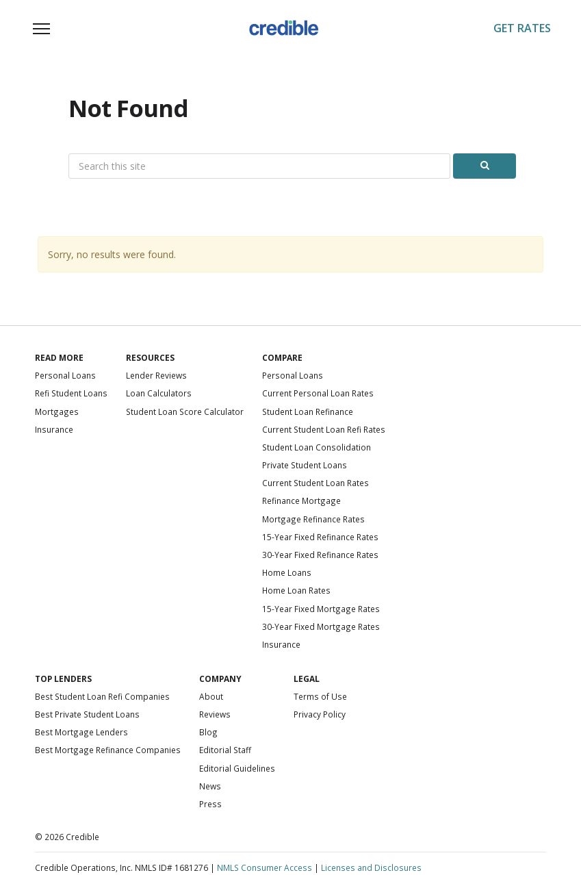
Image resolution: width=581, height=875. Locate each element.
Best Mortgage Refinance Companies (108, 749)
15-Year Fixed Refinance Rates (320, 536)
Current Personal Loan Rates (318, 393)
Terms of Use (320, 696)
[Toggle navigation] (41, 29)
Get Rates (522, 28)
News (210, 786)
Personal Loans (65, 375)
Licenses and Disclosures (371, 867)
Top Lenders (63, 678)
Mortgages (57, 411)
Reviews (215, 714)
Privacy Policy (320, 714)
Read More (59, 357)
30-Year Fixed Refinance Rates (320, 554)
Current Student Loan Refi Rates (323, 429)
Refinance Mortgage (301, 500)
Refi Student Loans (71, 393)
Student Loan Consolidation (316, 447)
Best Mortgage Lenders (81, 731)
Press (210, 803)
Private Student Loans (304, 464)
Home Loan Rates (296, 590)
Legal (307, 678)
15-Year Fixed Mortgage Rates (321, 608)
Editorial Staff (225, 749)
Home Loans (286, 572)
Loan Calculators (159, 393)
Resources (150, 357)
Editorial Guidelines (237, 768)
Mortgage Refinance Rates (313, 518)
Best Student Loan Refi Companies (102, 696)
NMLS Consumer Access (264, 867)
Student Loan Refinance (307, 411)
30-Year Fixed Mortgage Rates (321, 626)
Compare (282, 357)
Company (220, 678)
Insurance (54, 429)
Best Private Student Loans (87, 714)
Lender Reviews (156, 375)
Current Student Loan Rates (315, 482)
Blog (208, 731)
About (211, 696)
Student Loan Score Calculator (185, 411)
